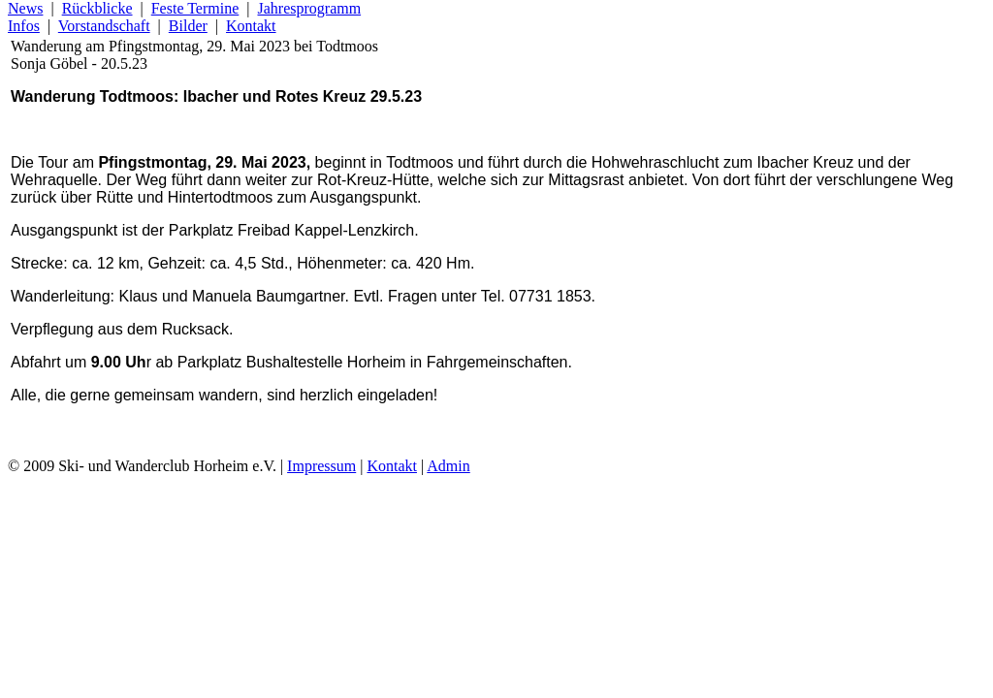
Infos (24, 25)
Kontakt (251, 25)
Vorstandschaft (104, 25)
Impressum (321, 466)
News (25, 8)
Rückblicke (97, 8)
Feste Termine (195, 8)
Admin (448, 466)
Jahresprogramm (309, 8)
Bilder (188, 25)
